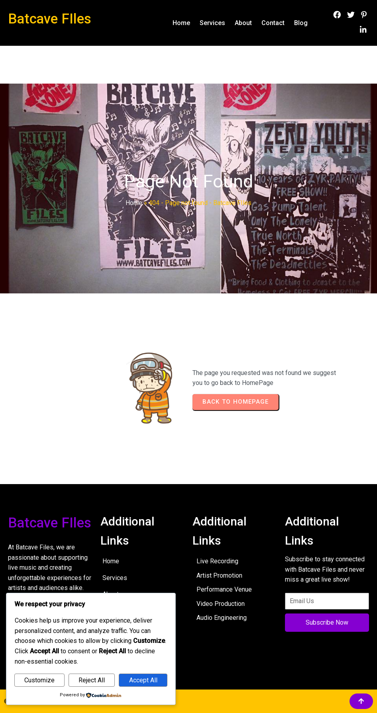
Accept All (143, 680)
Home (134, 203)
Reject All (92, 680)
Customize (39, 680)
